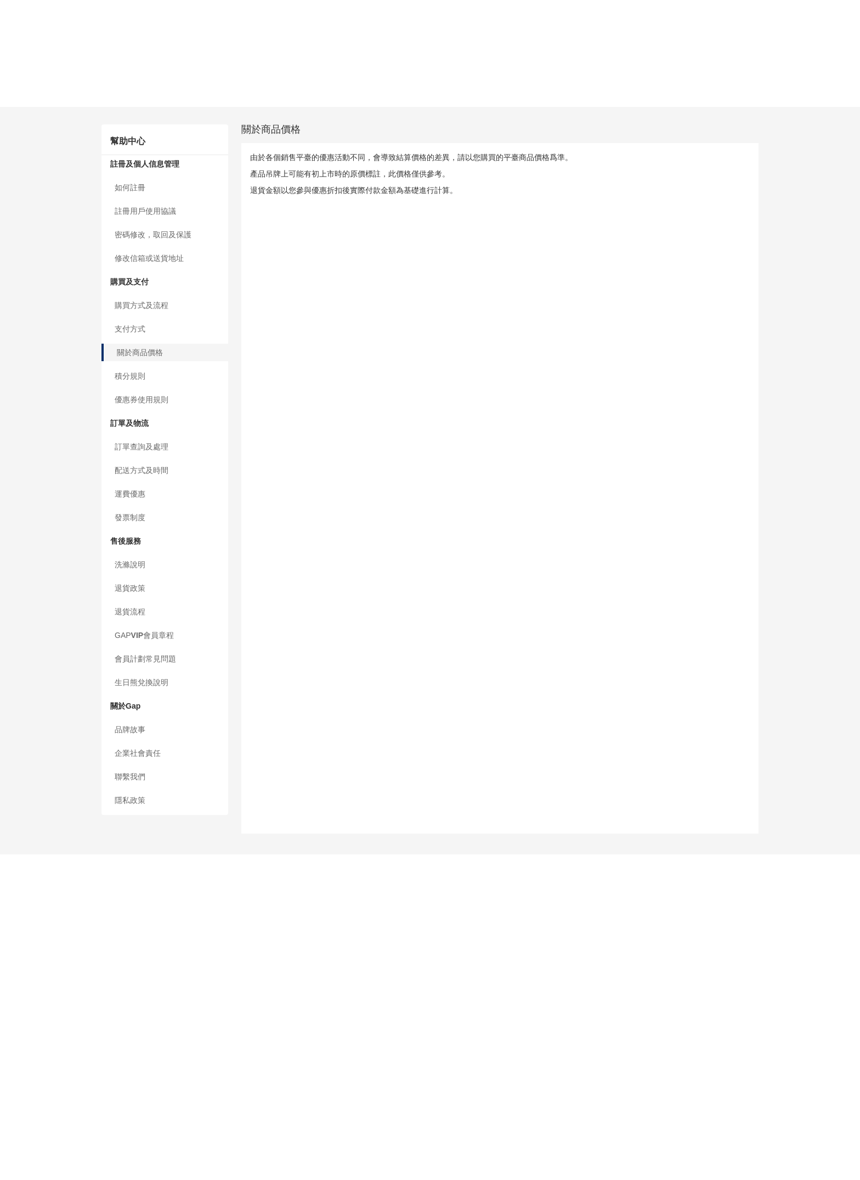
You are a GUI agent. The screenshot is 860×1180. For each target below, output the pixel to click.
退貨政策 (15, 172)
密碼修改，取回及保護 (38, 39)
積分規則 (15, 92)
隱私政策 (15, 251)
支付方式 (15, 75)
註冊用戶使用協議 (30, 30)
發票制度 (15, 145)
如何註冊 (15, 22)
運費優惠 (15, 136)
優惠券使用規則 (27, 101)
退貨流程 (15, 180)
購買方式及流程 (27, 66)
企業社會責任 (23, 233)
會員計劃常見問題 (30, 198)
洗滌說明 (15, 163)
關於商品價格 (23, 83)
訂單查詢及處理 (27, 119)
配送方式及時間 (27, 127)
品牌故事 (15, 224)
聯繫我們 (15, 242)
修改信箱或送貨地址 (34, 48)
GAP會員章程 (29, 189)
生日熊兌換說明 (27, 207)
